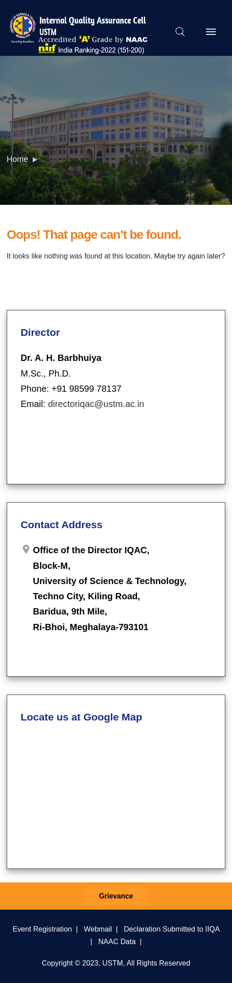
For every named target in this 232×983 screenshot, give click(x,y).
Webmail (98, 929)
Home (17, 159)
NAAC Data (117, 941)
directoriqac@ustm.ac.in (96, 404)
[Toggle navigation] (211, 31)
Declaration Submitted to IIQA (171, 929)
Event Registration (42, 929)
